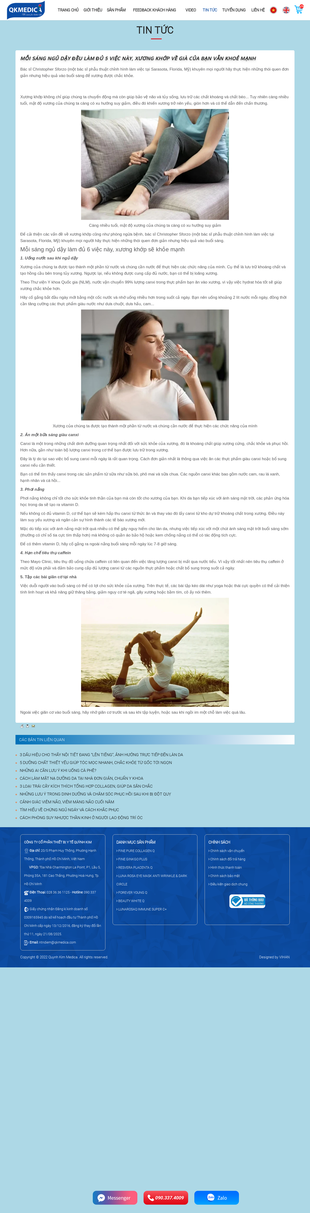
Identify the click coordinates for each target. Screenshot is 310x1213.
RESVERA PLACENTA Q (134, 867)
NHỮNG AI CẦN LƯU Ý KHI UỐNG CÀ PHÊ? (58, 770)
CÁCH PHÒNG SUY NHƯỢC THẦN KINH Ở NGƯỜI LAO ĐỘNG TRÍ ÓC (81, 817)
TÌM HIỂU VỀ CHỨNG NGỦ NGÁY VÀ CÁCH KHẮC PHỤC (69, 809)
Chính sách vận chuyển (226, 851)
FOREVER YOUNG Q (131, 892)
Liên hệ (258, 10)
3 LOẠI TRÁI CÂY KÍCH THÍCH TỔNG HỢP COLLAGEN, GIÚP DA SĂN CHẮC (86, 786)
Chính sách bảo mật (224, 876)
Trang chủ (68, 10)
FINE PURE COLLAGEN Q (135, 851)
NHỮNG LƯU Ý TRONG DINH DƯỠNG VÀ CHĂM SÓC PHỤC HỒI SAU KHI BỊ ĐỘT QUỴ (95, 794)
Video (191, 10)
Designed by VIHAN (274, 957)
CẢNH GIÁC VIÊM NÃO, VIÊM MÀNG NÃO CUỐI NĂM (67, 802)
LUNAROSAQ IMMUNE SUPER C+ (141, 909)
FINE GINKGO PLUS (131, 859)
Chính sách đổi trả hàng (226, 859)
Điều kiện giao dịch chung (228, 884)
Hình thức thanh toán (225, 867)
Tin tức (210, 10)
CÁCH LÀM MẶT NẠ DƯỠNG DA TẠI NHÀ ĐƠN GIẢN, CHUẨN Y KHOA (81, 778)
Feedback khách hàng (154, 10)
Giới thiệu (92, 10)
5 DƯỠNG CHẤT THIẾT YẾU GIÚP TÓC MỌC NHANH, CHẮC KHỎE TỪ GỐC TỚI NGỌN (96, 762)
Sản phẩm (116, 10)
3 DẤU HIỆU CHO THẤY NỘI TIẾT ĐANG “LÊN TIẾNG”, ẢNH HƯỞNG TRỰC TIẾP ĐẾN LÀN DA (101, 754)
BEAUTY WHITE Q (130, 901)
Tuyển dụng (234, 10)
